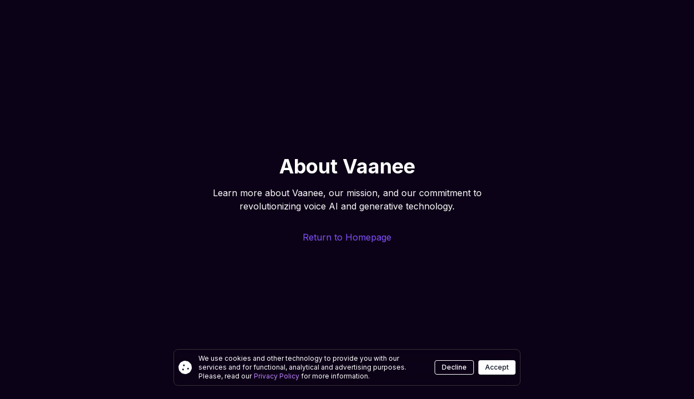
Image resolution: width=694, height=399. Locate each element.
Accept (497, 367)
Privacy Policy (277, 376)
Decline (454, 367)
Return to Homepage (347, 237)
